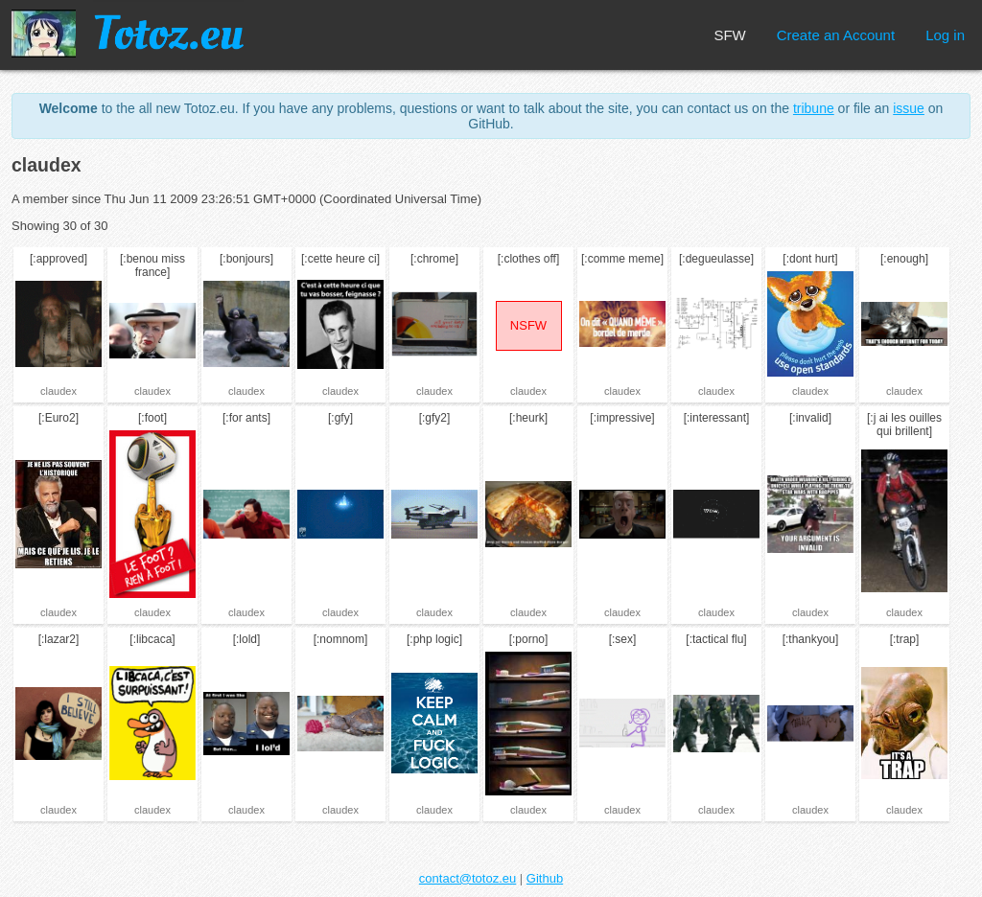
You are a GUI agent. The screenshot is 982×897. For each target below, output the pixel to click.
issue (908, 108)
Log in (945, 35)
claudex (58, 391)
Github (544, 878)
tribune (813, 108)
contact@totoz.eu (467, 878)
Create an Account (836, 35)
